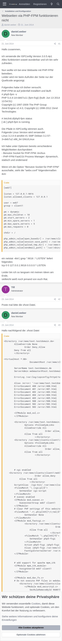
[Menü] (4, 4)
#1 (59, 44)
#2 (59, 299)
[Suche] (58, 4)
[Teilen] (55, 44)
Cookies (35, 603)
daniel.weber (10, 25)
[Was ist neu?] (51, 4)
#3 (59, 325)
